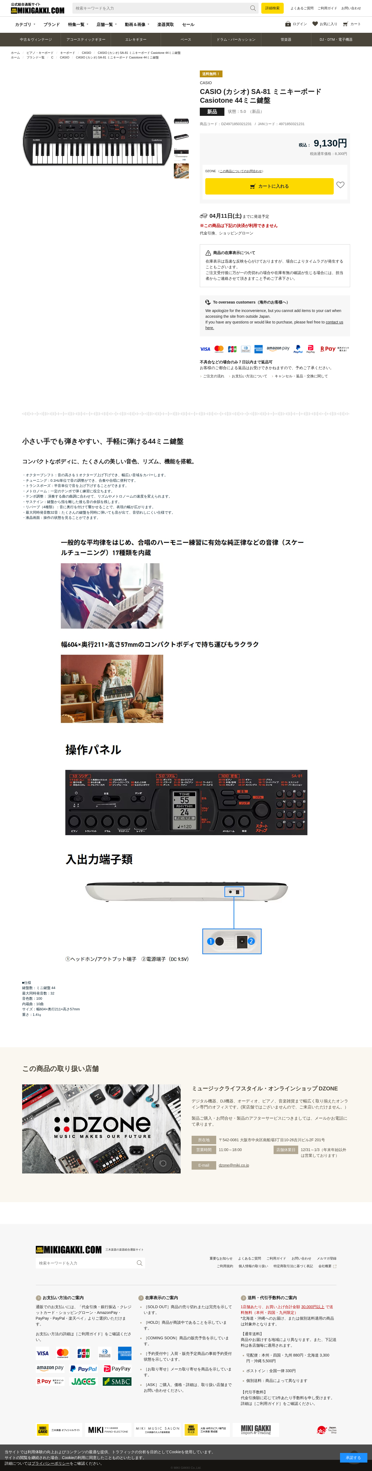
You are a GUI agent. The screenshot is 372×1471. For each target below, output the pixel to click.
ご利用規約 (225, 1266)
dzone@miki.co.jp (234, 1165)
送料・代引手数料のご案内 (272, 1297)
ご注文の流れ (213, 376)
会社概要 (325, 1266)
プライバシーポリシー (50, 1463)
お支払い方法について (249, 376)
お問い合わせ (351, 8)
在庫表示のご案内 (161, 1297)
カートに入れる (273, 186)
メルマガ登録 (326, 1258)
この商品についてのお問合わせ (241, 171)
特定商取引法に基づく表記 (293, 1266)
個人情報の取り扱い (253, 1266)
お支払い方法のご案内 (63, 1297)
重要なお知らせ (221, 1258)
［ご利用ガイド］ (89, 1334)
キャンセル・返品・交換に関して (301, 376)
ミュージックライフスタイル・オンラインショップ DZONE (265, 1088)
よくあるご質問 (302, 8)
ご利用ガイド (327, 8)
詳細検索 (272, 8)
